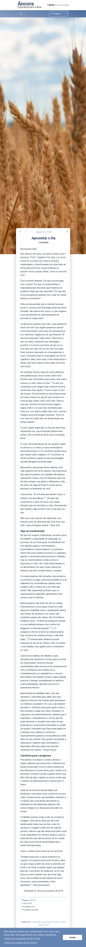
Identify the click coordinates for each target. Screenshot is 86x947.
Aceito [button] (72, 937)
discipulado (46, 922)
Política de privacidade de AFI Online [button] (22, 938)
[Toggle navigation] (21, 14)
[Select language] (58, 13)
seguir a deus (43, 925)
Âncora (26, 4)
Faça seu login (62, 5)
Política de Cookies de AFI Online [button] (20, 943)
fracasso (55, 922)
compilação (36, 922)
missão (63, 922)
